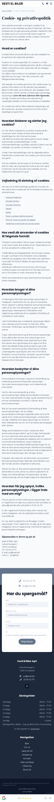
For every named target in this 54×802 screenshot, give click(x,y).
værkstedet (35, 729)
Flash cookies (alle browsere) (19, 216)
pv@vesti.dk (27, 586)
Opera (8, 209)
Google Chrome (13, 205)
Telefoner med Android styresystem (23, 224)
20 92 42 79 (27, 581)
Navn (7, 600)
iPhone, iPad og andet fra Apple (20, 220)
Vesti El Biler (7, 11)
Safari (8, 212)
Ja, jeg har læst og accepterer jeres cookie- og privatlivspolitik (26, 635)
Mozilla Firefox (12, 201)
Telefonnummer (11, 611)
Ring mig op (27, 641)
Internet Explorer (14, 197)
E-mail (8, 621)
